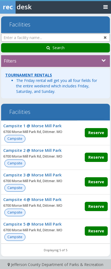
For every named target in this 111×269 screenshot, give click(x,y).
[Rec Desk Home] (30, 7)
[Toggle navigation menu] (105, 7)
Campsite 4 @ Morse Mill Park (32, 199)
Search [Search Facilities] (55, 47)
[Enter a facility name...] (55, 38)
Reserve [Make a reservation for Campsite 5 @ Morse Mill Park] (96, 230)
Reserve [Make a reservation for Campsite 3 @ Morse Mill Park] (96, 181)
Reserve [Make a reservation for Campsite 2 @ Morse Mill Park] (96, 157)
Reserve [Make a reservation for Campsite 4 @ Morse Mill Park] (96, 206)
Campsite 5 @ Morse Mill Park (32, 224)
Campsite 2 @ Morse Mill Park (32, 150)
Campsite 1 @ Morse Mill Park (32, 125)
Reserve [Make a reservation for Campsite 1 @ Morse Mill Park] (96, 132)
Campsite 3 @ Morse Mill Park (32, 175)
